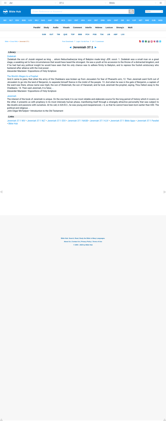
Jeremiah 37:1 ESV (56, 120)
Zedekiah (11, 56)
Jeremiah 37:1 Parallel (148, 120)
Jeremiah (11, 96)
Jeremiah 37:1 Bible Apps (122, 120)
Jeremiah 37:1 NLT (36, 120)
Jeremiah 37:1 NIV (16, 120)
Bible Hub (13, 123)
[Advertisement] (83, 198)
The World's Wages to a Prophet (22, 76)
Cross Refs (14, 41)
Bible (6, 41)
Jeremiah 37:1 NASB (78, 120)
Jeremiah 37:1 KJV (99, 120)
